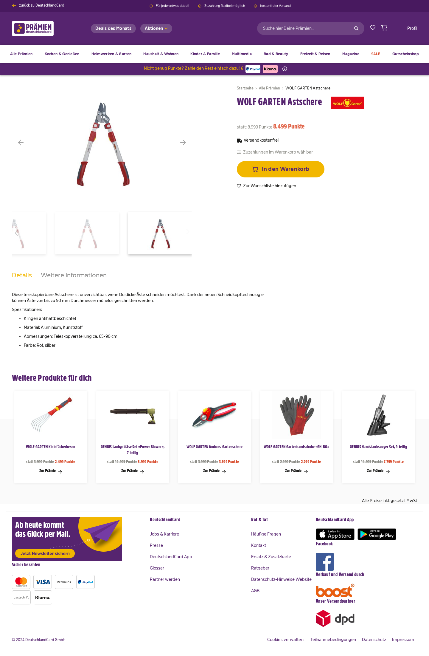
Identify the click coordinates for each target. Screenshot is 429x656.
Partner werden (165, 579)
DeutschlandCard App (171, 557)
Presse (156, 545)
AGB (255, 591)
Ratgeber (260, 568)
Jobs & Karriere (164, 534)
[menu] (214, 54)
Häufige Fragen (266, 534)
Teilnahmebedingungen (333, 640)
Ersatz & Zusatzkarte (271, 557)
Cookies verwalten (285, 640)
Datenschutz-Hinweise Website (281, 579)
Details (22, 275)
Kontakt (258, 545)
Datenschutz (374, 640)
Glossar (157, 568)
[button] (30, 142)
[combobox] (310, 28)
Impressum (403, 640)
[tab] (22, 281)
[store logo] (42, 28)
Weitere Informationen (74, 275)
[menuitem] (62, 54)
